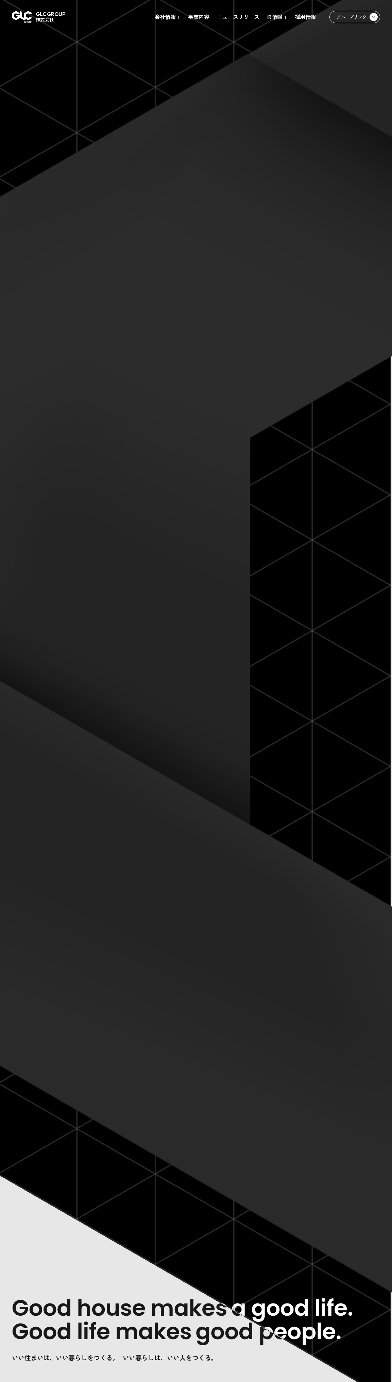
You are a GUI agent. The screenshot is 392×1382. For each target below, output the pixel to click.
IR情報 (274, 17)
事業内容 (198, 17)
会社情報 (164, 17)
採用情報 (305, 17)
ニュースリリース (238, 17)
